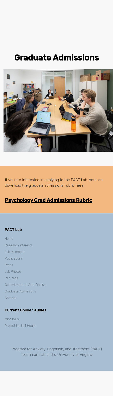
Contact (11, 298)
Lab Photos (13, 272)
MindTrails (12, 319)
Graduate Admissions (20, 291)
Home (9, 239)
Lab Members (14, 252)
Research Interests (19, 245)
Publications (14, 258)
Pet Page (11, 278)
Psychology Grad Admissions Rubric (48, 200)
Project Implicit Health (21, 326)
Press (9, 265)
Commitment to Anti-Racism (25, 285)
